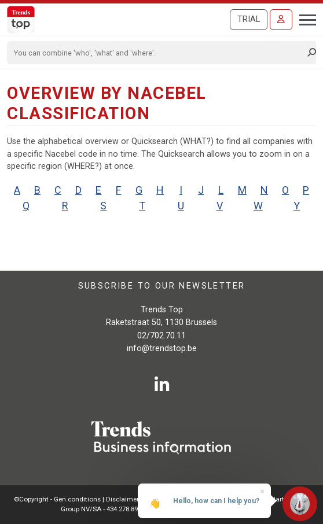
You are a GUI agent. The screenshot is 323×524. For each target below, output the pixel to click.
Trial (248, 19)
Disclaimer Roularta (136, 499)
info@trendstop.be (162, 348)
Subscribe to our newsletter (161, 286)
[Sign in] (281, 19)
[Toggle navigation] (304, 18)
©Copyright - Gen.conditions (57, 499)
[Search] (158, 52)
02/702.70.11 (161, 336)
